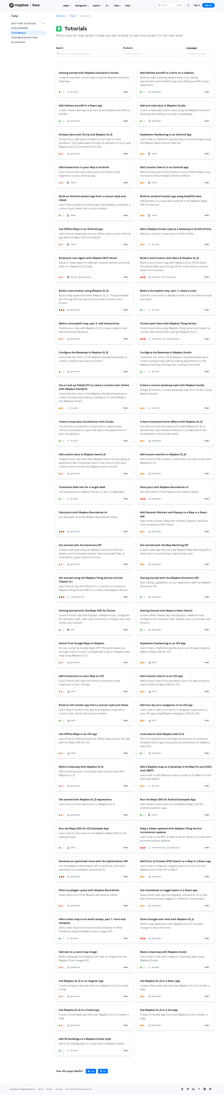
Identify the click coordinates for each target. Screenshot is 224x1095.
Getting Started (23, 23)
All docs (60, 16)
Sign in (197, 5)
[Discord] (212, 1089)
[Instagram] (206, 1089)
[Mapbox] (18, 5)
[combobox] (187, 53)
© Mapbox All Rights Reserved (22, 1089)
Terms (41, 1089)
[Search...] (170, 5)
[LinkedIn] (195, 1089)
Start (125, 92)
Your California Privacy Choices (78, 1089)
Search (97, 5)
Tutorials (18, 33)
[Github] (184, 1089)
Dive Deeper (19, 28)
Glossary (18, 42)
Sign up (208, 5)
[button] (188, 5)
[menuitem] (188, 5)
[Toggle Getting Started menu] (43, 23)
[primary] (91, 1071)
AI (108, 5)
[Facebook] (200, 1089)
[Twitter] (189, 1089)
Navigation (82, 5)
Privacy (49, 1089)
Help (128, 5)
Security (58, 1089)
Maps (67, 5)
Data (117, 5)
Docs (36, 5)
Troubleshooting (24, 37)
